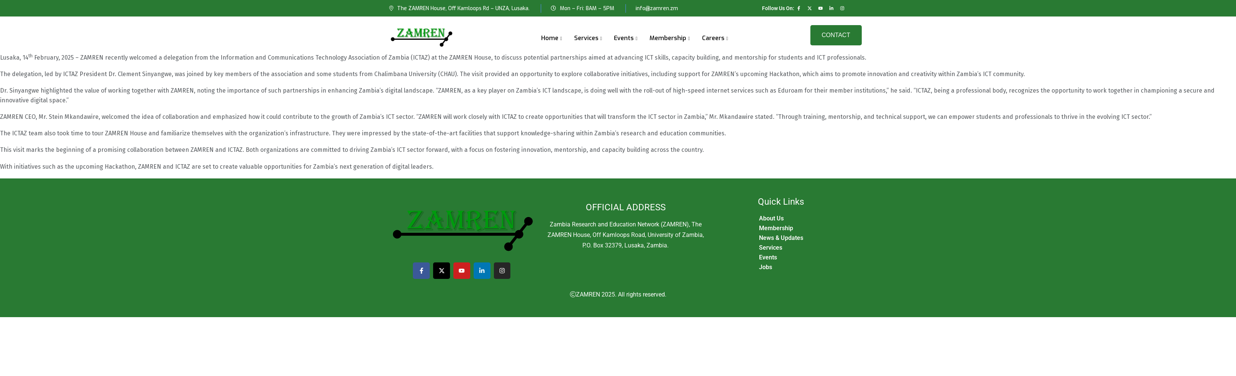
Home (549, 38)
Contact (836, 35)
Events (624, 38)
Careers (713, 38)
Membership (668, 38)
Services (586, 38)
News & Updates (781, 237)
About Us (771, 218)
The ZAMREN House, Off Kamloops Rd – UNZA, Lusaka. (463, 8)
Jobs (765, 267)
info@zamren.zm (657, 8)
